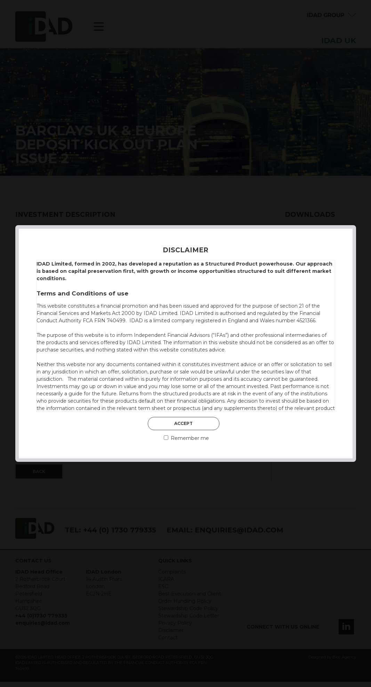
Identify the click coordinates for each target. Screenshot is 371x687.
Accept (183, 423)
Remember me (186, 438)
